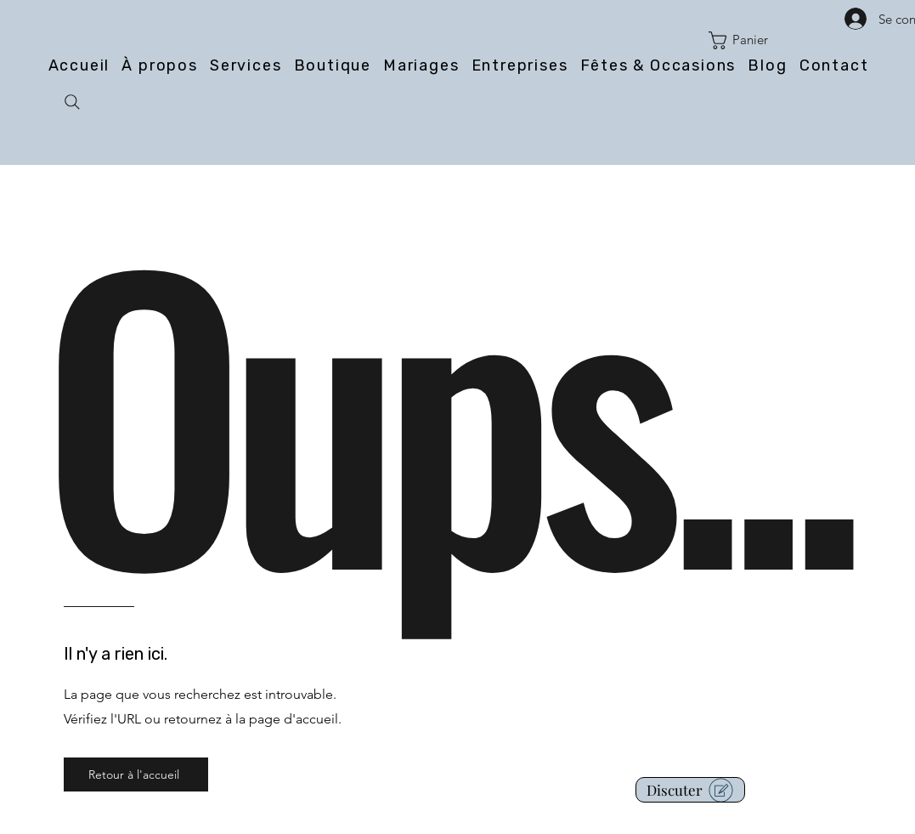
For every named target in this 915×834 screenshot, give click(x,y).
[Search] (72, 102)
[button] (748, 40)
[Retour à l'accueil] (136, 774)
